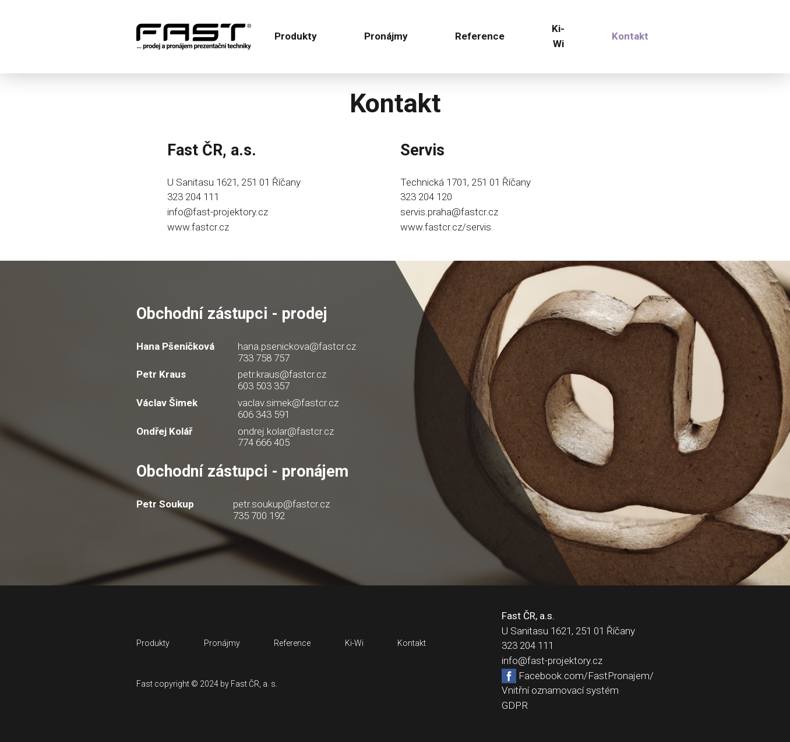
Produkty (295, 36)
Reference (480, 36)
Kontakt (630, 36)
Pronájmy (386, 36)
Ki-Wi (558, 36)
